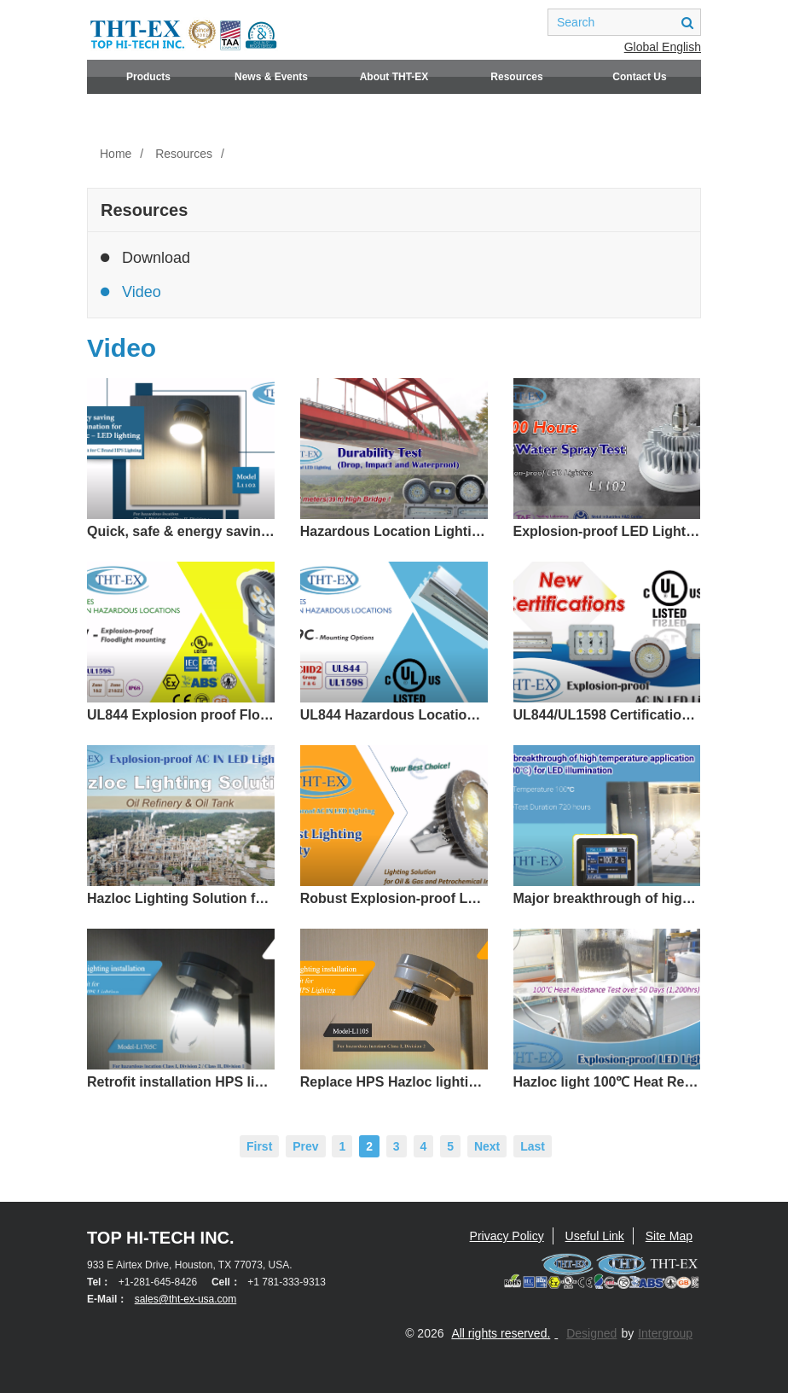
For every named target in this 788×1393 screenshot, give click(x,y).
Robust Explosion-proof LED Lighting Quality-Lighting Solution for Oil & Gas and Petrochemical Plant (394, 898)
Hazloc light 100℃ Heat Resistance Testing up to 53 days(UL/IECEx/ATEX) (607, 1082)
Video (131, 292)
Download (145, 258)
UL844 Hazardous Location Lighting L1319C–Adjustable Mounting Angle (394, 715)
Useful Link (594, 1236)
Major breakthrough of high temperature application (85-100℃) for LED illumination (607, 898)
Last (532, 1146)
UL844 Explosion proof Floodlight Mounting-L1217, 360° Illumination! (181, 715)
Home (115, 153)
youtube (521, 22)
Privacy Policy (507, 1236)
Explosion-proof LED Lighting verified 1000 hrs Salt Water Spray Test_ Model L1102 (607, 531)
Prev (305, 1146)
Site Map (669, 1236)
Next (487, 1146)
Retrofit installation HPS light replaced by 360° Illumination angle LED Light (181, 1082)
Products (148, 77)
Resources (516, 77)
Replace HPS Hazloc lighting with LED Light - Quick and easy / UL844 (394, 1082)
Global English (662, 47)
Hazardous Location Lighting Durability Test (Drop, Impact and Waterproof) (394, 531)
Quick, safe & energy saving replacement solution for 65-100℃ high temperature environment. (181, 531)
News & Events (271, 77)
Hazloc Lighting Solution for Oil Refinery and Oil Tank (181, 898)
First (259, 1146)
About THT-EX (394, 77)
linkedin (489, 22)
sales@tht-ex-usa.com (186, 1299)
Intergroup (665, 1333)
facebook (458, 22)
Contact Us (639, 77)
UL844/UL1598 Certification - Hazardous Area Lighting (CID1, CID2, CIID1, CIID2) (607, 715)
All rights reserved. (500, 1333)
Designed (591, 1333)
